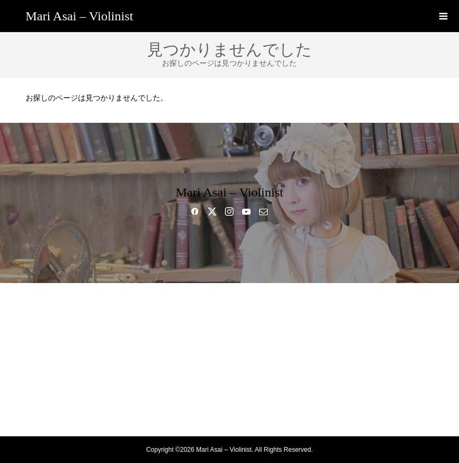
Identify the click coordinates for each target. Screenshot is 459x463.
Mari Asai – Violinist (79, 16)
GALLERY (229, 359)
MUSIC (229, 340)
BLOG (229, 378)
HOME (229, 303)
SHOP (229, 397)
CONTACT (229, 415)
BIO (229, 322)
